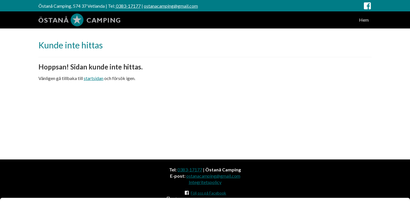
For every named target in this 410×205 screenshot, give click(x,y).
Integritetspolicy (205, 182)
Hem (364, 19)
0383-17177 (128, 6)
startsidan (93, 78)
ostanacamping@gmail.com (171, 6)
